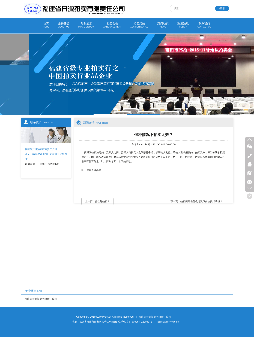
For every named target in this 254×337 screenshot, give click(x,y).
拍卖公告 (112, 25)
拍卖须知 (139, 25)
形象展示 (86, 25)
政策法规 (183, 25)
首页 (46, 25)
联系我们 (204, 25)
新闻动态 (163, 25)
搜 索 (222, 8)
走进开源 (63, 25)
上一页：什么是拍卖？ (97, 201)
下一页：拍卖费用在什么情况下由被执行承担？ (196, 201)
